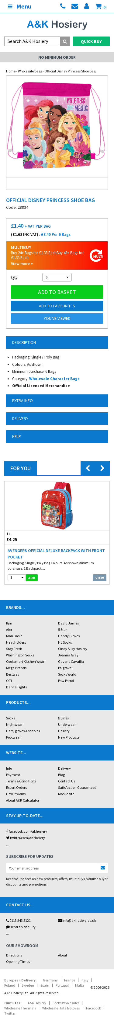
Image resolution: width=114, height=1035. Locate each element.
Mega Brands (16, 668)
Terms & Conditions (21, 781)
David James (68, 623)
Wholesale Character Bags (54, 378)
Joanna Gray (68, 655)
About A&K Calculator (22, 800)
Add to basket (57, 291)
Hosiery (64, 731)
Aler (9, 629)
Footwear (13, 737)
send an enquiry (21, 927)
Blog (61, 774)
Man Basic (14, 636)
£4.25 (30, 537)
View (99, 577)
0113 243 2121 (18, 920)
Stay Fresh (14, 648)
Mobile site (66, 794)
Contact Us (66, 781)
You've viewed (57, 318)
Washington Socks (20, 655)
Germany (50, 980)
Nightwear (14, 724)
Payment (13, 774)
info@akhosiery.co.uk (77, 920)
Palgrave (64, 668)
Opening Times (18, 961)
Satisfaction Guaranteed (77, 787)
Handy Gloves (69, 636)
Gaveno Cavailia (71, 661)
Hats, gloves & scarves (23, 731)
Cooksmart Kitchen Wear (25, 661)
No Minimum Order (57, 57)
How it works (16, 794)
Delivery (64, 768)
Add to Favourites (57, 306)
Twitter (10, 1013)
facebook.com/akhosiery (26, 831)
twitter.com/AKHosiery (25, 837)
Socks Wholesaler (66, 1003)
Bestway (12, 674)
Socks (10, 718)
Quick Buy (91, 41)
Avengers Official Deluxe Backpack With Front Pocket (56, 554)
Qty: (15, 277)
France (69, 980)
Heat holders (16, 642)
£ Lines (63, 718)
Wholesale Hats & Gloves (61, 1008)
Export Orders (16, 787)
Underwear (67, 724)
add (31, 577)
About (62, 955)
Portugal (62, 985)
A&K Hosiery (37, 1003)
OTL (9, 680)
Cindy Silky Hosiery (72, 648)
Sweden (28, 985)
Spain (44, 985)
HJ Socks (65, 642)
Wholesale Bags (30, 71)
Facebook (93, 1008)
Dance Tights (16, 687)
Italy (84, 980)
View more (22, 263)
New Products (68, 737)
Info (9, 768)
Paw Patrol (66, 680)
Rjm (9, 623)
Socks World (67, 674)
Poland (9, 985)
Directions (14, 955)
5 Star (62, 629)
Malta (79, 985)
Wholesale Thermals (20, 1008)
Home (11, 71)
